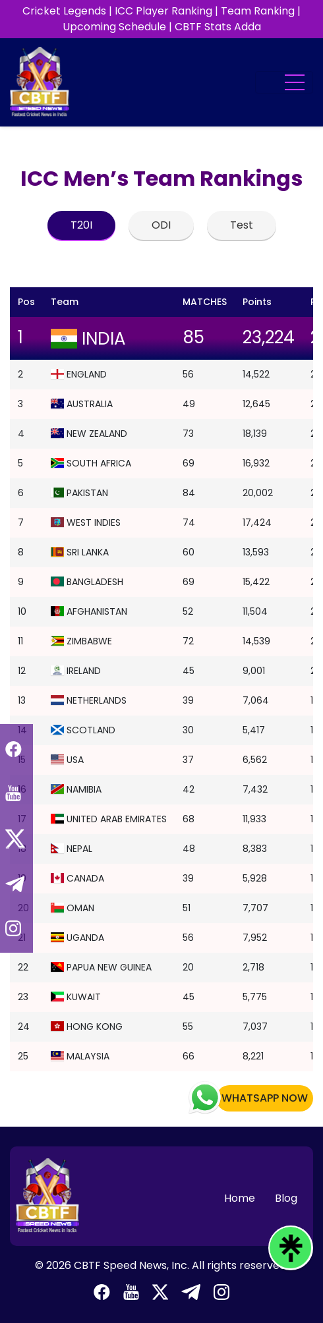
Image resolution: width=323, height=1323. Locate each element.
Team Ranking (258, 10)
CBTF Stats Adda (218, 26)
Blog (286, 1198)
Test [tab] (241, 225)
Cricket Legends (64, 10)
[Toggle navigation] (284, 82)
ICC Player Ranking (163, 10)
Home (239, 1198)
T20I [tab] (81, 225)
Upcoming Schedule (114, 26)
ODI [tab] (161, 225)
